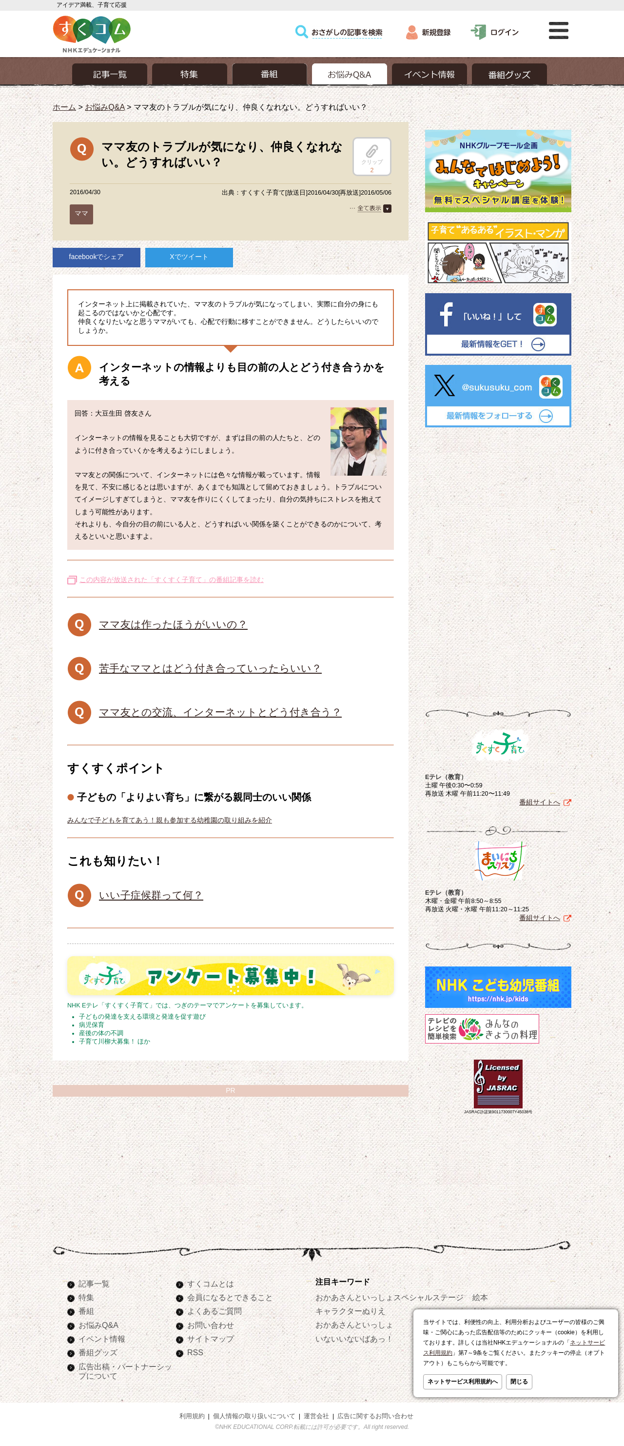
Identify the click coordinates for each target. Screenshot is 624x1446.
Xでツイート (189, 257)
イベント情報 (101, 1338)
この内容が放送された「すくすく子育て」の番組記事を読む (171, 579)
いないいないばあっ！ (354, 1338)
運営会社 (316, 1416)
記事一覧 (94, 1283)
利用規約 (192, 1416)
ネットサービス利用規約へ (463, 1381)
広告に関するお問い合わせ (375, 1416)
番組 (86, 1310)
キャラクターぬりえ (350, 1310)
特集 (86, 1297)
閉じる (519, 1381)
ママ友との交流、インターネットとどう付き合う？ (220, 712)
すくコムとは (210, 1283)
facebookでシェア (96, 257)
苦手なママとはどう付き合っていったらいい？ (210, 668)
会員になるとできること (230, 1297)
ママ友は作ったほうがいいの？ (173, 624)
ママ (81, 213)
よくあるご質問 (214, 1310)
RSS (195, 1352)
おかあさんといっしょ (354, 1324)
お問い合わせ (210, 1325)
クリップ (372, 154)
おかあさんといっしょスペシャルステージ (389, 1297)
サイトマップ (210, 1338)
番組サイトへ (539, 802)
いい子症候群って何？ (151, 895)
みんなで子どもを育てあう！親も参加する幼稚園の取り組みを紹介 (169, 820)
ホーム (64, 106)
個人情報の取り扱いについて (254, 1416)
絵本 (480, 1297)
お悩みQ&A (104, 106)
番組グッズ (97, 1352)
